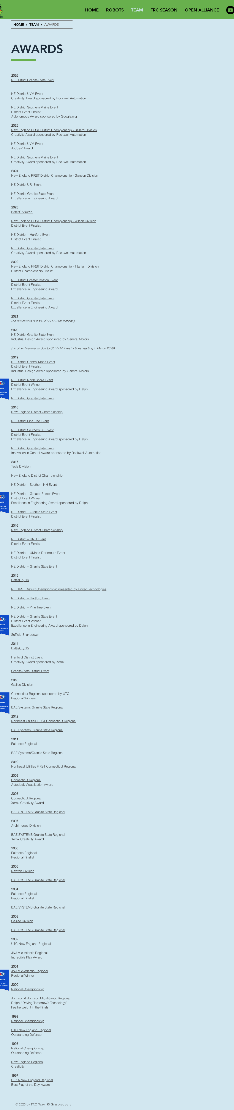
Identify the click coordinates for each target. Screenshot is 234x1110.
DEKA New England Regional (32, 1080)
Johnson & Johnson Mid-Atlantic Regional (40, 998)
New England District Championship (37, 412)
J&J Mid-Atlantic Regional (29, 971)
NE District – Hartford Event (30, 234)
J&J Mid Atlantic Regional (29, 953)
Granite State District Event (30, 671)
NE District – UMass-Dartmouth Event (38, 553)
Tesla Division (20, 466)
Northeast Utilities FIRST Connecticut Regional (43, 721)
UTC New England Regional (31, 944)
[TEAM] (34, 24)
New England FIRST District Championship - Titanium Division (55, 266)
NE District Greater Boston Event (34, 280)
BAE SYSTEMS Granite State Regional (38, 812)
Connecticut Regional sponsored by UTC (40, 694)
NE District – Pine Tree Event (31, 607)
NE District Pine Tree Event (30, 421)
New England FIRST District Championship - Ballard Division (54, 130)
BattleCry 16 (20, 580)
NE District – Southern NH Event (34, 484)
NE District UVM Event (27, 94)
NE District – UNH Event (28, 539)
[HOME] (18, 24)
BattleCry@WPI (22, 212)
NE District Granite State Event (32, 80)
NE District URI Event (26, 184)
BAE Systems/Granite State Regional (37, 753)
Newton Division (22, 871)
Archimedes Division (26, 825)
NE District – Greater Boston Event (35, 494)
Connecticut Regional (26, 780)
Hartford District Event (27, 657)
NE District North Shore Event (32, 380)
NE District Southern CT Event (32, 430)
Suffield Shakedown (25, 634)
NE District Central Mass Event (33, 362)
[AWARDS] (51, 24)
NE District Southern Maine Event (34, 107)
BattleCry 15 (20, 648)
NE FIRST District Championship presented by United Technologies (58, 589)
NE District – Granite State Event (34, 512)
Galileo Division (22, 684)
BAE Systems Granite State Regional (37, 707)
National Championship (27, 989)
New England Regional (27, 1062)
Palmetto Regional (24, 744)
